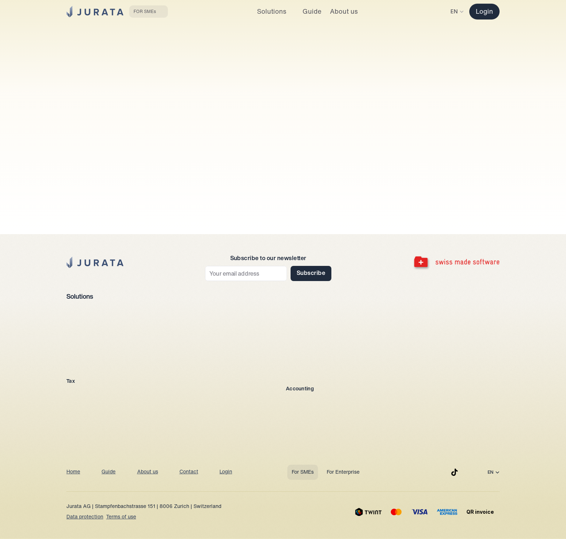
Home (73, 472)
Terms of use (121, 517)
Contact (188, 472)
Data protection (84, 517)
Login (225, 472)
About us (147, 472)
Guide (108, 472)
